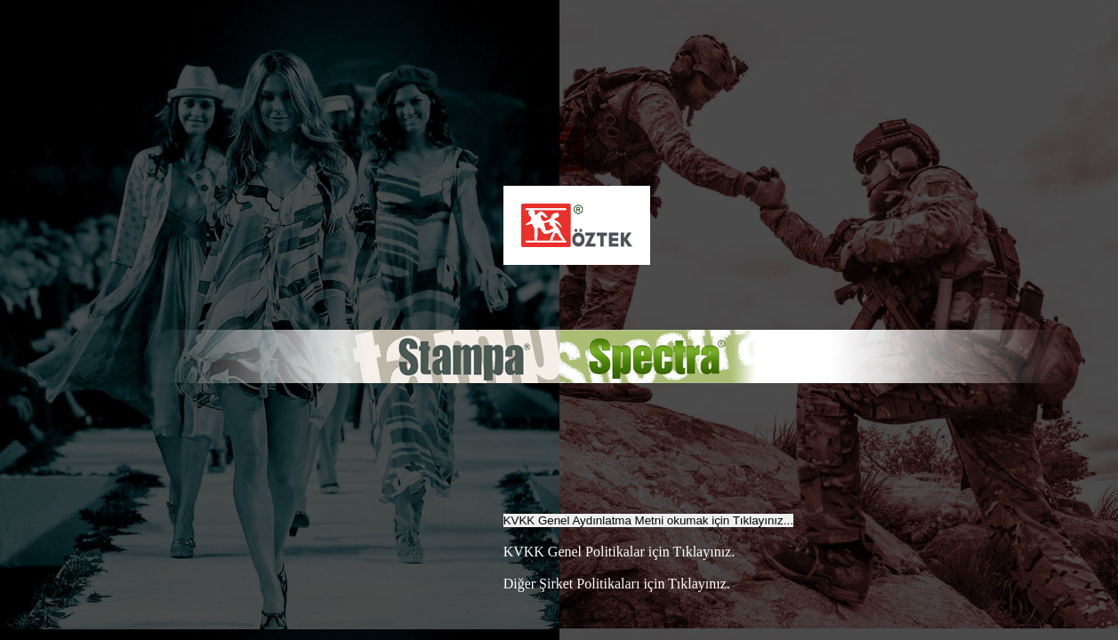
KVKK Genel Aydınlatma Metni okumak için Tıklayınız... (648, 520)
